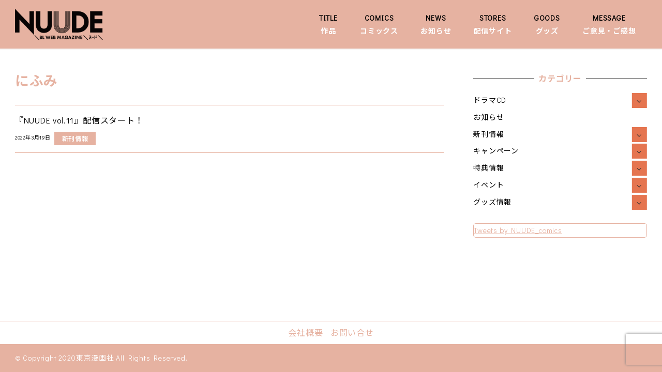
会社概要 (305, 332)
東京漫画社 (95, 358)
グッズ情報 (492, 202)
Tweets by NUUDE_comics (518, 230)
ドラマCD (489, 100)
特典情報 (488, 168)
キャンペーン (496, 151)
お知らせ (488, 117)
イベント (488, 185)
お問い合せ (352, 332)
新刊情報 (488, 134)
